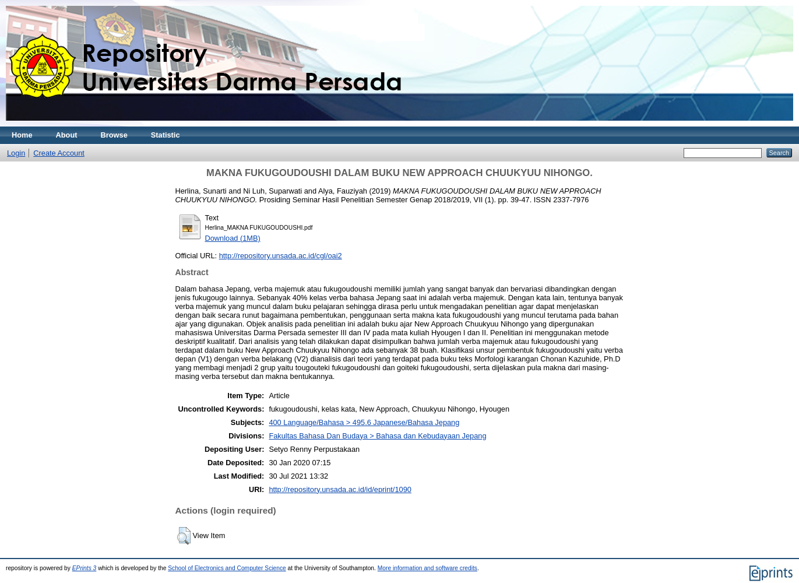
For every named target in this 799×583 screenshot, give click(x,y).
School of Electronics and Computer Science (227, 568)
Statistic (165, 135)
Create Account (59, 153)
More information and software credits (427, 568)
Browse (114, 135)
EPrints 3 (84, 568)
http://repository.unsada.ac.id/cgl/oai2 (280, 255)
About (67, 135)
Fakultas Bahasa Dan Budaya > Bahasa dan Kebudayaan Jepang (377, 435)
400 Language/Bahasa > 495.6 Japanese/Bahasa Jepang (364, 422)
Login (16, 153)
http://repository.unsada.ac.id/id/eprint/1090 (340, 489)
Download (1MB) (233, 238)
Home (22, 135)
